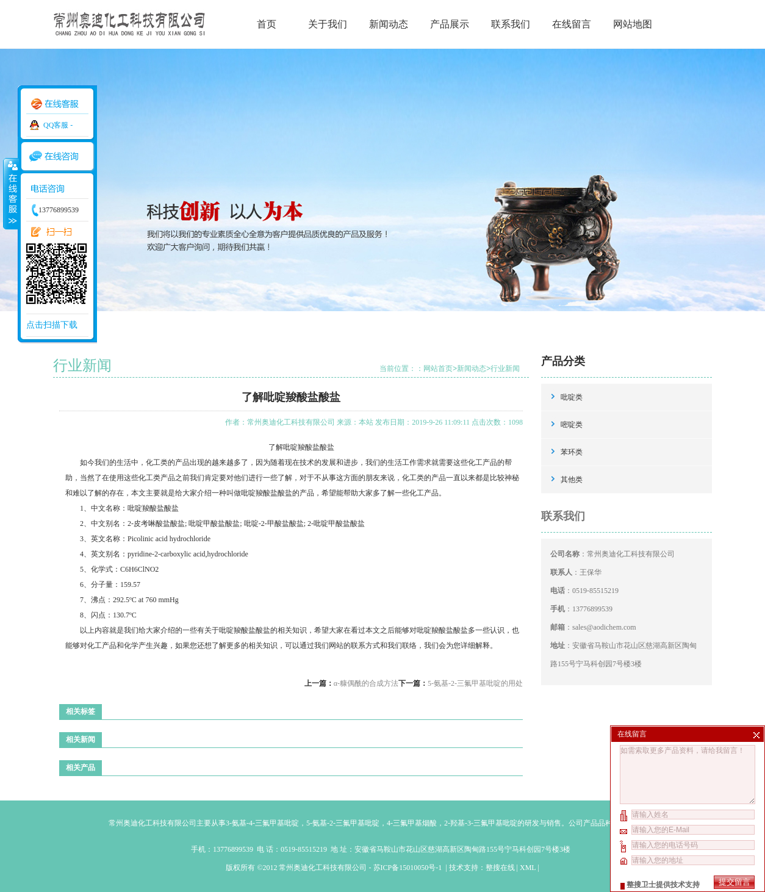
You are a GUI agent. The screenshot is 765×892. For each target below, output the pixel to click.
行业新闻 (505, 368)
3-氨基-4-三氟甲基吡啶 (262, 823)
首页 (266, 24)
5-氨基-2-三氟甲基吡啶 (342, 823)
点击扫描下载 (51, 324)
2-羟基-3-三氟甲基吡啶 (480, 823)
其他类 (572, 479)
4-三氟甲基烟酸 (412, 823)
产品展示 (449, 24)
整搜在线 (500, 867)
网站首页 (438, 368)
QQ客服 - (58, 125)
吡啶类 (572, 397)
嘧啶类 (572, 424)
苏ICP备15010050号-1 (408, 867)
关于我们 (327, 24)
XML (528, 867)
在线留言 (571, 24)
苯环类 (572, 452)
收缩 (10, 193)
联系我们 (510, 24)
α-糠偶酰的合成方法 (366, 683)
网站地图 (632, 24)
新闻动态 (388, 24)
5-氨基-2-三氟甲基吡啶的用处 (475, 683)
